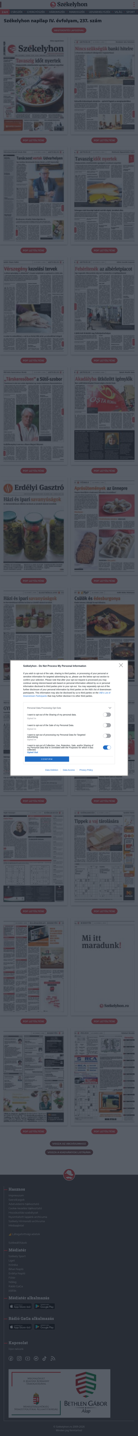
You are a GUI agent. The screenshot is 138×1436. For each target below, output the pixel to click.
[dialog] (69, 718)
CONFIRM (47, 759)
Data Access (69, 770)
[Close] (122, 666)
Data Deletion (51, 770)
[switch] (107, 715)
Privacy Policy (86, 770)
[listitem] (69, 707)
